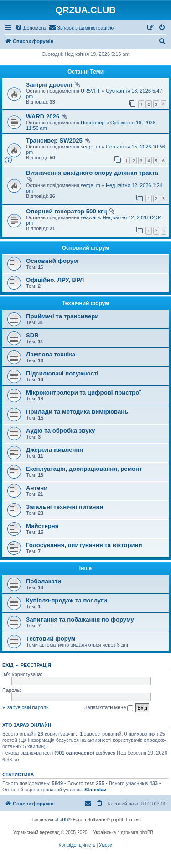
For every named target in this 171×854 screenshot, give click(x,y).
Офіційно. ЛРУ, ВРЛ (55, 279)
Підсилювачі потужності (62, 373)
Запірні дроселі (49, 84)
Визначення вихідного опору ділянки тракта (92, 172)
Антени (36, 487)
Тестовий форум (50, 638)
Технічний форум (85, 303)
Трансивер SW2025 (54, 140)
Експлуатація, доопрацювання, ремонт (84, 468)
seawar (89, 217)
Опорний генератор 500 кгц (66, 211)
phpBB (61, 819)
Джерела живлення (54, 449)
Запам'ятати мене (108, 708)
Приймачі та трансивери (62, 316)
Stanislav (95, 789)
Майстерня (42, 526)
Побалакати (43, 581)
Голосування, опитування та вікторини (84, 545)
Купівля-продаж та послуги (66, 600)
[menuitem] (30, 27)
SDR (32, 335)
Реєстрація (36, 665)
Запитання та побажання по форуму (80, 619)
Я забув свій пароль (25, 707)
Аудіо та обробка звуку (60, 430)
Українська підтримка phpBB (123, 832)
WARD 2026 (42, 116)
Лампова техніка (50, 354)
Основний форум (85, 248)
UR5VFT (90, 91)
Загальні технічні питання (64, 507)
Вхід (8, 665)
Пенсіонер (92, 122)
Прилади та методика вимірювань (77, 411)
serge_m (90, 146)
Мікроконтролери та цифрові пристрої (83, 392)
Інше (85, 568)
